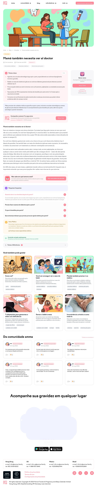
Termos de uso (29, 474)
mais (65, 3)
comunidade (26, 3)
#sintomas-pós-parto (37, 66)
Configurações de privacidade (35, 477)
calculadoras (51, 3)
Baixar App (61, 118)
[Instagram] (74, 473)
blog (38, 3)
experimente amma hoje (85, 3)
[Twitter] (86, 473)
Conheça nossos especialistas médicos (20, 231)
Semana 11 (32, 62)
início (13, 3)
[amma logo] (5, 3)
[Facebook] (80, 473)
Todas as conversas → (88, 337)
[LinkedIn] (92, 473)
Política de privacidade (32, 472)
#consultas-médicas (10, 66)
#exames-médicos (23, 66)
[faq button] (35, 194)
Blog (10, 50)
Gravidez (16, 50)
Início (4, 50)
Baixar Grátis (82, 85)
